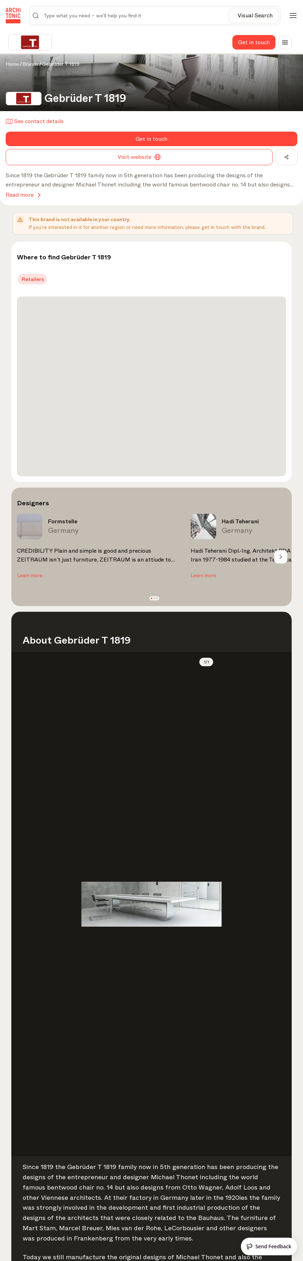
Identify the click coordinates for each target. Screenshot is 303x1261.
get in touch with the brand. (233, 227)
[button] (151, 598)
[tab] (32, 279)
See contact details (35, 121)
